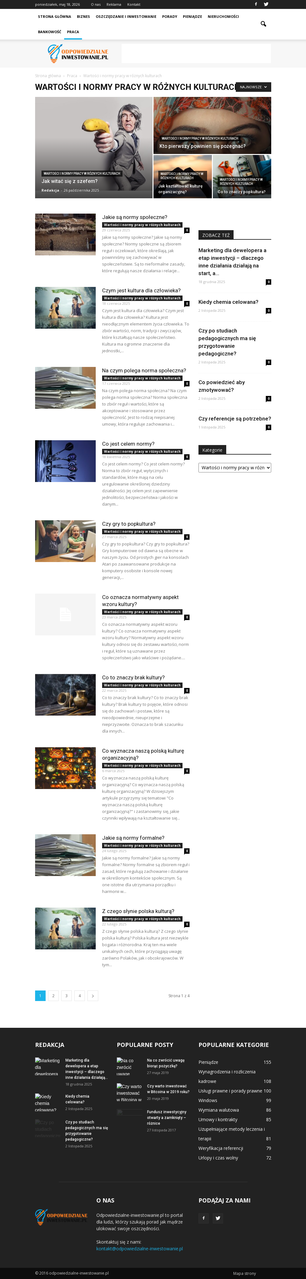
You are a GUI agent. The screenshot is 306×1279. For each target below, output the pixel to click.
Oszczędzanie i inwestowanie (126, 16)
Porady (169, 16)
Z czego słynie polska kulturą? (138, 911)
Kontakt (133, 4)
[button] (263, 24)
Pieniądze (192, 16)
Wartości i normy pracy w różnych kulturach (82, 173)
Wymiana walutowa (218, 1110)
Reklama (114, 4)
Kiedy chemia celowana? (228, 302)
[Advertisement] (196, 53)
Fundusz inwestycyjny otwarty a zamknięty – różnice (166, 1118)
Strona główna (54, 16)
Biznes (83, 16)
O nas (96, 4)
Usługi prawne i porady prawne (230, 1091)
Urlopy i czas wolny (218, 1158)
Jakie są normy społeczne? (134, 217)
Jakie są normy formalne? (133, 838)
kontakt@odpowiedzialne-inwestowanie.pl (139, 1249)
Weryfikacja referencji (220, 1148)
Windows (207, 1100)
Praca (73, 31)
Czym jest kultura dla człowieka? (141, 290)
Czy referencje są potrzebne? (234, 418)
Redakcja (50, 190)
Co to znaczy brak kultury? (133, 677)
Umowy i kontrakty (217, 1119)
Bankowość (49, 31)
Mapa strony (244, 1273)
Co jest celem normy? (128, 444)
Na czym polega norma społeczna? (144, 370)
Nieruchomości (223, 16)
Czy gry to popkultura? (128, 524)
